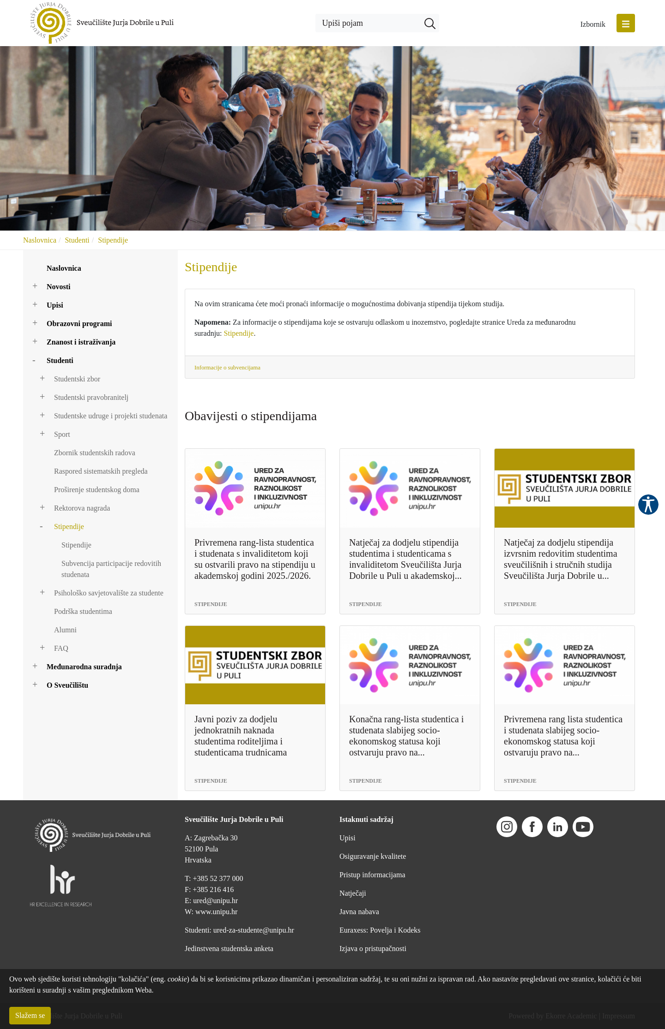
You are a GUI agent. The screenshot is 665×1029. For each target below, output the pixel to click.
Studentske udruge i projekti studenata (110, 416)
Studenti (77, 240)
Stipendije (113, 240)
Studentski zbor (77, 379)
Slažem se (30, 1015)
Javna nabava (359, 912)
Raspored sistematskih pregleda (101, 471)
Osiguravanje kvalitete (372, 856)
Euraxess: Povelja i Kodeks (380, 930)
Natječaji (352, 893)
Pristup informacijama (372, 875)
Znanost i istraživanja (81, 342)
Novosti (59, 287)
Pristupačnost (648, 504)
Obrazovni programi (79, 323)
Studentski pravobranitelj (91, 397)
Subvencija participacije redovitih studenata (111, 568)
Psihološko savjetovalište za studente (108, 593)
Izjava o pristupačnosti (372, 948)
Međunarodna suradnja (84, 667)
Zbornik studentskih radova (94, 453)
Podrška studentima (83, 611)
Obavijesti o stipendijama (251, 416)
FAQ (61, 648)
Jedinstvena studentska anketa (229, 948)
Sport (62, 434)
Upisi (55, 305)
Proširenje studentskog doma (96, 490)
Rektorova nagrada (82, 508)
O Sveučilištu (67, 685)
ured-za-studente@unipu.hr (253, 930)
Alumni (65, 630)
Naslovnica (39, 240)
